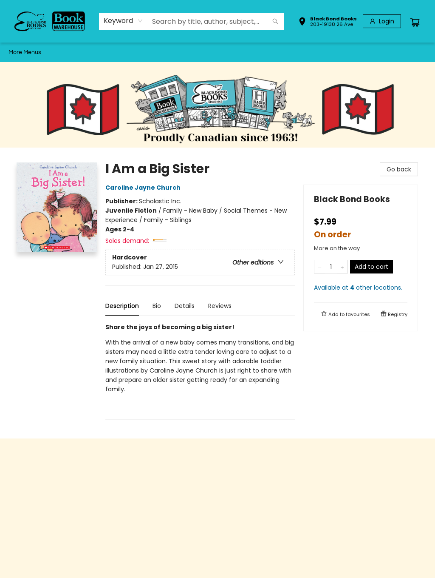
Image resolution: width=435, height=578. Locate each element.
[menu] (217, 52)
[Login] (382, 21)
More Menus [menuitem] (389, 52)
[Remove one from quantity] (319, 266)
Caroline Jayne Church (144, 187)
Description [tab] (122, 306)
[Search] (275, 21)
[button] (327, 22)
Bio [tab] (157, 306)
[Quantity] (331, 266)
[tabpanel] (200, 371)
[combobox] (123, 21)
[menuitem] (16, 52)
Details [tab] (185, 306)
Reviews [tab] (220, 306)
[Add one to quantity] (342, 266)
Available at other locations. (358, 287)
